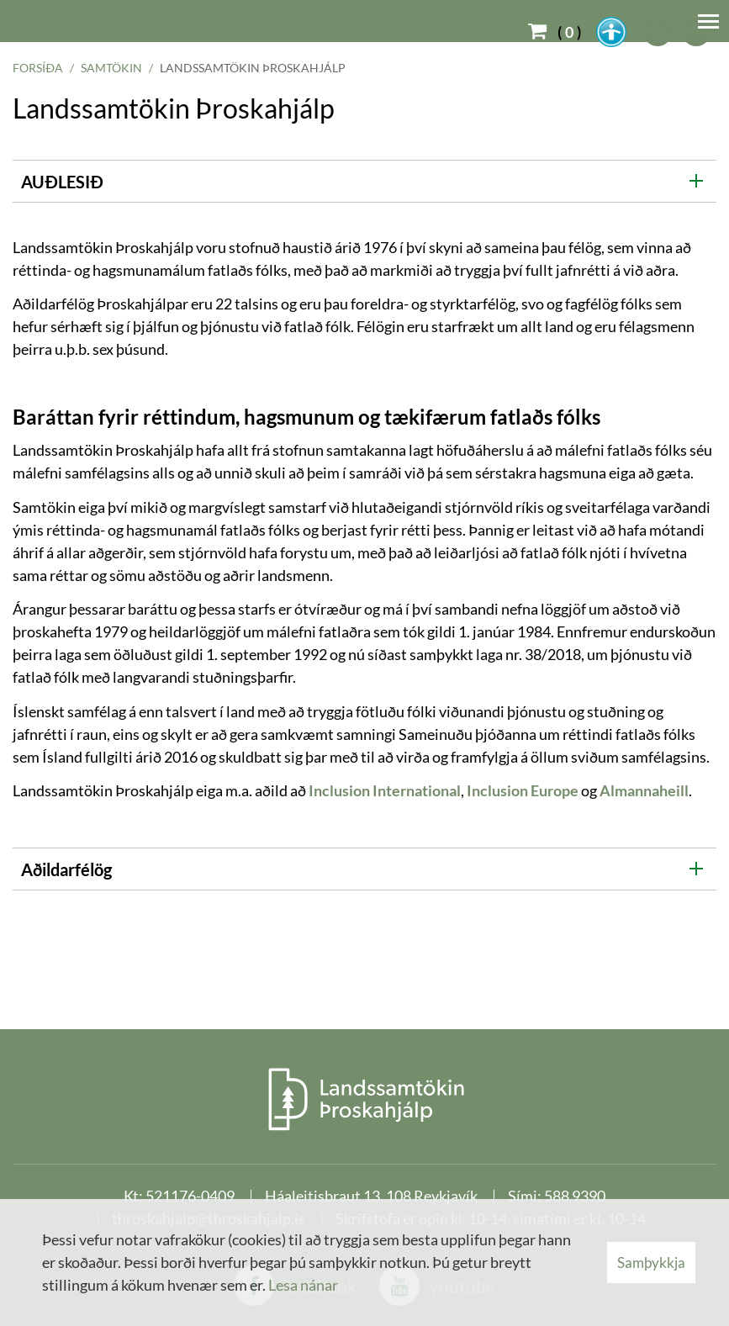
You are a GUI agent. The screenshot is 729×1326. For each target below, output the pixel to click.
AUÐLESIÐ (62, 182)
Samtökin (111, 68)
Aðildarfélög (66, 869)
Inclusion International (385, 790)
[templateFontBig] (658, 32)
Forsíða (38, 68)
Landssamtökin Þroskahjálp (253, 68)
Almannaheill (644, 790)
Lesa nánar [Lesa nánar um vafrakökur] (303, 1285)
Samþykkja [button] (651, 1262)
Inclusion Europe (522, 790)
